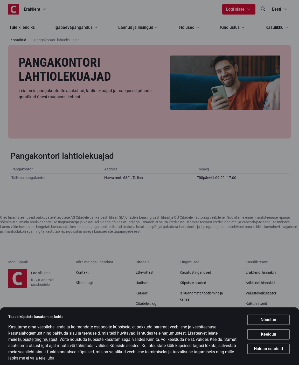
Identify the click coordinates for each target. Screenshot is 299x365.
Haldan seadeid (268, 353)
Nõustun (268, 324)
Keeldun (268, 338)
